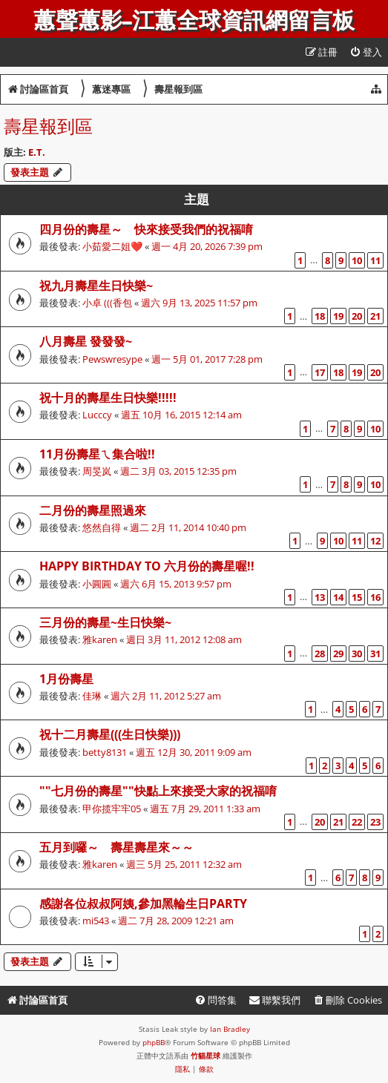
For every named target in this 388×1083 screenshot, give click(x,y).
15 (357, 597)
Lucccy (97, 414)
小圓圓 (96, 583)
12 (375, 540)
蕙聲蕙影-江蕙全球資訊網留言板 (194, 20)
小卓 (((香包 (107, 302)
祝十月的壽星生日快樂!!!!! (108, 397)
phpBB (153, 1042)
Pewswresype (112, 359)
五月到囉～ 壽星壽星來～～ (116, 847)
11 (375, 260)
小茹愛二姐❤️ (112, 246)
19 (338, 316)
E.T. (36, 152)
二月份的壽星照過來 (92, 510)
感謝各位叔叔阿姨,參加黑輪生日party (143, 903)
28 (320, 653)
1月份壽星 (66, 679)
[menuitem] (365, 52)
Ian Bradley (230, 1029)
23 (375, 822)
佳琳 (92, 695)
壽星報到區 (48, 125)
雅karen (99, 639)
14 (338, 597)
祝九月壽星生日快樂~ (96, 285)
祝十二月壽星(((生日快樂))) (109, 734)
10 (357, 260)
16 (375, 597)
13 (320, 597)
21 (375, 316)
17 (320, 372)
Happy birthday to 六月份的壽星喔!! (146, 566)
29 (338, 653)
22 (357, 822)
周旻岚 (96, 471)
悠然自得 (101, 527)
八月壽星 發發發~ (85, 341)
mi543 (95, 920)
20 (357, 316)
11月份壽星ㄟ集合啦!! (97, 454)
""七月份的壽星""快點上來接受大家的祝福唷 (158, 791)
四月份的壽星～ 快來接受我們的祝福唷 (146, 229)
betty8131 (104, 752)
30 (357, 653)
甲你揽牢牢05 (111, 808)
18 (320, 316)
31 (375, 653)
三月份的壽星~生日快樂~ (105, 622)
